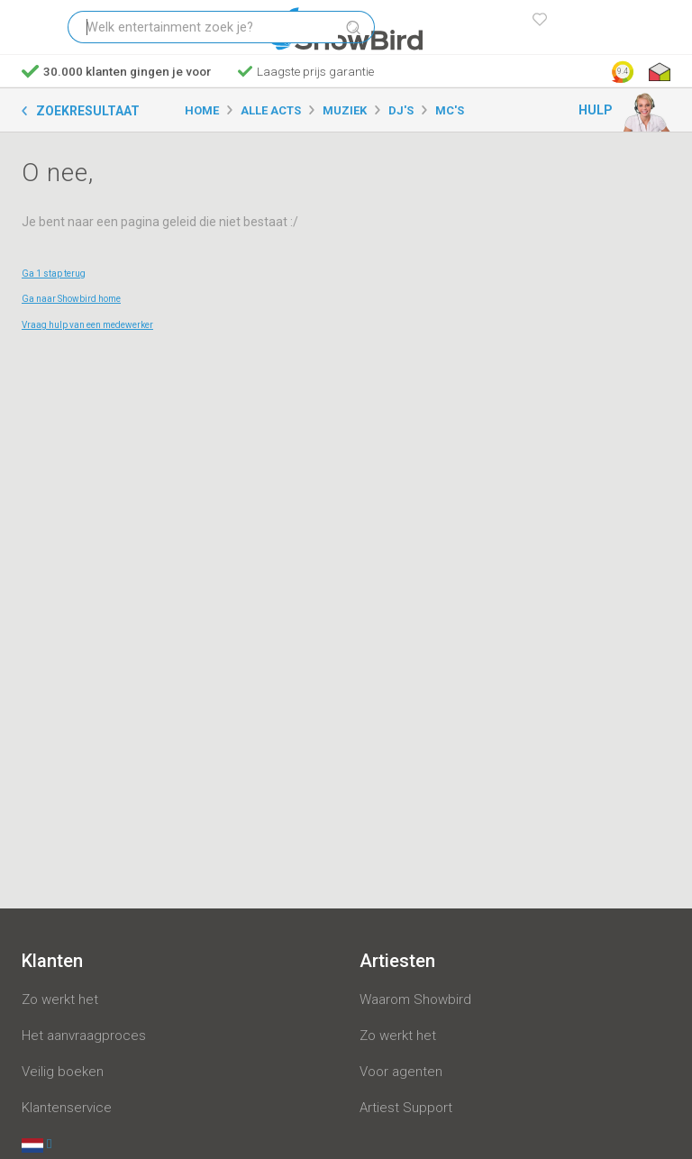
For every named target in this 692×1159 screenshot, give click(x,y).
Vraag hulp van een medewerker (87, 325)
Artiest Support (406, 1108)
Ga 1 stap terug (54, 273)
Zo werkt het (60, 999)
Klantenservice (67, 1108)
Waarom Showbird (415, 999)
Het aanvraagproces (84, 1035)
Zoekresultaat (88, 111)
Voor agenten (401, 1071)
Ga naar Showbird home (71, 299)
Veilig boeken (63, 1071)
